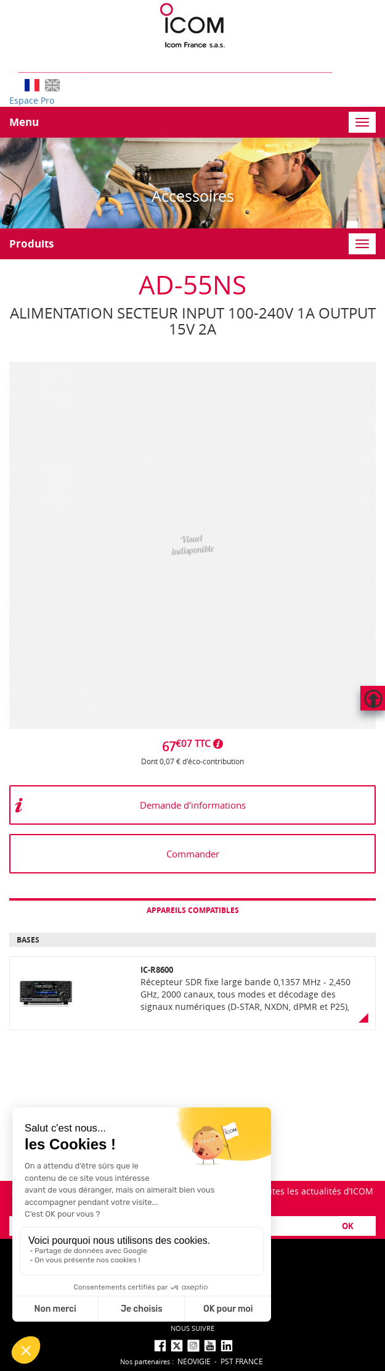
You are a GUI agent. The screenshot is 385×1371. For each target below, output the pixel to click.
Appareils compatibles (193, 910)
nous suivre (192, 1328)
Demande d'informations (193, 805)
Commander (192, 854)
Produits (31, 243)
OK (348, 1225)
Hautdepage (372, 698)
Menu (24, 122)
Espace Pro (31, 100)
